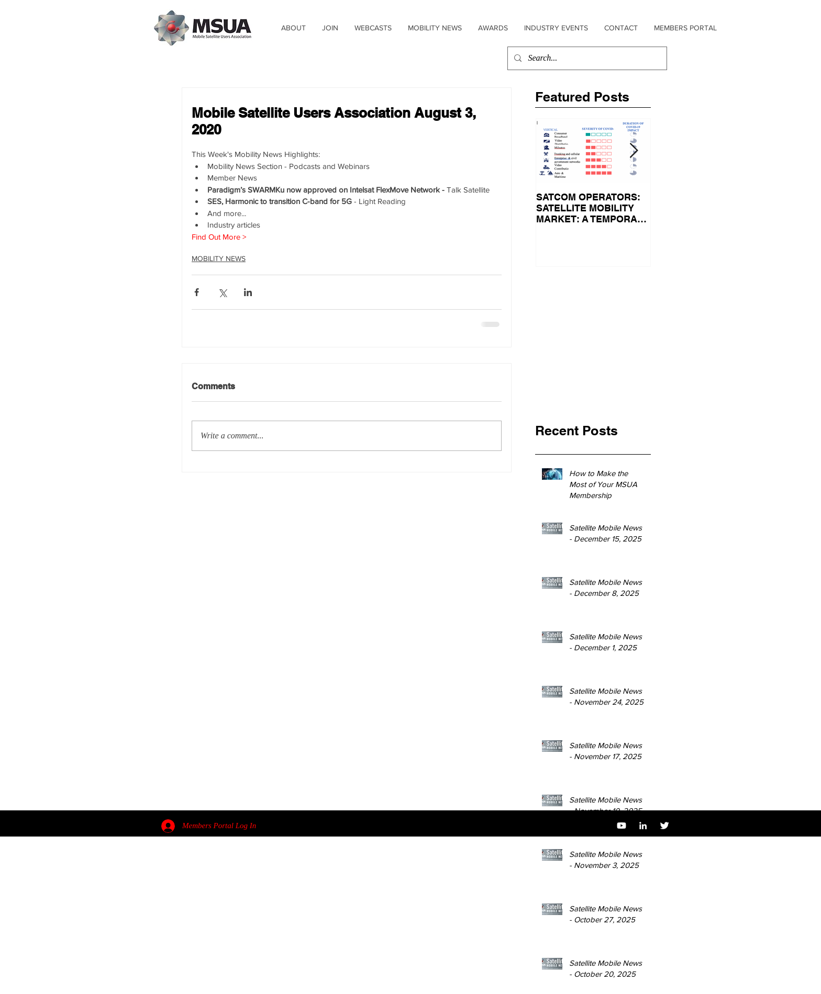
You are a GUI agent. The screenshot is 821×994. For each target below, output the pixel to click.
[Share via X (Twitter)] (222, 292)
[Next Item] (633, 151)
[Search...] (586, 58)
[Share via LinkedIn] (248, 292)
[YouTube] (621, 825)
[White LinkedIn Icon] (643, 825)
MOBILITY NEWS (219, 258)
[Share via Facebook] (197, 292)
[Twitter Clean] (664, 825)
